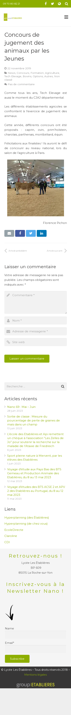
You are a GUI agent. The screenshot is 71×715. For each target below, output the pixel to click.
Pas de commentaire (21, 84)
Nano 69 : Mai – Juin (21, 407)
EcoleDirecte (13, 530)
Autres (48, 76)
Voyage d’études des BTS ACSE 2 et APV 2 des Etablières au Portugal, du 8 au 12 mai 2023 (36, 491)
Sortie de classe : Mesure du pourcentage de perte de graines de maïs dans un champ (33, 420)
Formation (37, 72)
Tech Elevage (12, 76)
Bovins (27, 76)
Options (38, 76)
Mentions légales (35, 674)
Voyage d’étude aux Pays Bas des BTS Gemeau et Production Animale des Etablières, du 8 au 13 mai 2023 (34, 473)
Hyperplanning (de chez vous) (26, 523)
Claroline (10, 536)
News (11, 72)
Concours (23, 72)
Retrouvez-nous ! (35, 556)
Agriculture (52, 72)
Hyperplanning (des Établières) (26, 517)
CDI (7, 542)
